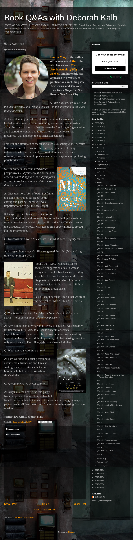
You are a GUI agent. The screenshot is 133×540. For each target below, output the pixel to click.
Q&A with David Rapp (105, 364)
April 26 (100, 235)
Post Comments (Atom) (24, 517)
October (100, 161)
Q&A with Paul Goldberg (106, 189)
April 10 (100, 398)
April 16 (100, 333)
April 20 (100, 291)
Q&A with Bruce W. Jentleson (108, 245)
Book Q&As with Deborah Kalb (60, 17)
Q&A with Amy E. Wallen (106, 259)
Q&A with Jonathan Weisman (108, 444)
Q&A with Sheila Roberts (106, 319)
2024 (97, 130)
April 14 (100, 350)
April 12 (100, 371)
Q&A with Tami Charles (106, 347)
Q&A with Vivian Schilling (107, 402)
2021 (97, 141)
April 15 (100, 343)
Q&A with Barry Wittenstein (107, 256)
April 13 (100, 361)
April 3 (99, 454)
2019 (97, 148)
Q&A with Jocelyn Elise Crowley (109, 405)
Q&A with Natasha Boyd (106, 270)
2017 (97, 470)
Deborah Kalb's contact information (108, 93)
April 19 (100, 301)
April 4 (99, 447)
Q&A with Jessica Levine (106, 391)
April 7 (99, 423)
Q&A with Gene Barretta (106, 238)
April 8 (99, 416)
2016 (97, 474)
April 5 (99, 437)
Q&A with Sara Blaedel (106, 280)
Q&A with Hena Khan (105, 200)
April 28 (100, 213)
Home (45, 504)
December (101, 154)
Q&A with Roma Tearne (106, 298)
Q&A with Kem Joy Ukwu (107, 426)
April (99, 182)
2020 (97, 144)
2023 (97, 134)
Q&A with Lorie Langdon (106, 305)
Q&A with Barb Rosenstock (107, 266)
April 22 (100, 277)
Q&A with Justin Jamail (106, 419)
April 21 (100, 284)
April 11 (100, 381)
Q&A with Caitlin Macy (105, 326)
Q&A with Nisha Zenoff (106, 192)
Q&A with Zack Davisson (106, 185)
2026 (97, 123)
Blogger (71, 532)
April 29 (100, 206)
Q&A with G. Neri (103, 287)
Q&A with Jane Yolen (105, 451)
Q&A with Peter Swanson (107, 440)
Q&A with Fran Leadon (106, 315)
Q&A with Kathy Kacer (105, 329)
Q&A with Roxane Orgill (106, 227)
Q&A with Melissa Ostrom (107, 217)
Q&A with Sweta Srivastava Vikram (110, 203)
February (101, 462)
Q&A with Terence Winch (106, 221)
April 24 (100, 252)
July (99, 172)
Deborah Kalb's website (103, 96)
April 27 (100, 224)
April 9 (99, 409)
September (101, 165)
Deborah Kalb (101, 497)
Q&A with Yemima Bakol (106, 273)
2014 (97, 481)
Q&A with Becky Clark (105, 412)
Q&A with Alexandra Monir (107, 210)
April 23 (100, 263)
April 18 (100, 312)
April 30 (100, 196)
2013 (97, 484)
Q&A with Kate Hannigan (106, 433)
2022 (97, 137)
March (100, 459)
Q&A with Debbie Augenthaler (108, 368)
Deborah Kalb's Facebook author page (109, 99)
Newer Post (10, 504)
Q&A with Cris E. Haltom (106, 308)
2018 (97, 151)
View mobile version (45, 509)
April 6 (99, 430)
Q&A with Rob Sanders (106, 395)
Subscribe (110, 68)
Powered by (110, 77)
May (99, 179)
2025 (97, 127)
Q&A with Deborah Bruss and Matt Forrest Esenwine (110, 376)
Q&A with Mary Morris (105, 384)
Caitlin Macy (58, 57)
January (100, 466)
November (101, 158)
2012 (97, 488)
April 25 (100, 242)
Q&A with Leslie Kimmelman (108, 340)
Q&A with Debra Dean (105, 336)
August (100, 168)
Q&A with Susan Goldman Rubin (110, 249)
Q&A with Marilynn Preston (107, 231)
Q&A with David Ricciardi (107, 357)
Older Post (80, 504)
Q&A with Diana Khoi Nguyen (108, 354)
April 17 (100, 322)
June (99, 175)
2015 (97, 477)
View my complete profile (102, 501)
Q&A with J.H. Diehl (104, 294)
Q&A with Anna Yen (104, 387)
